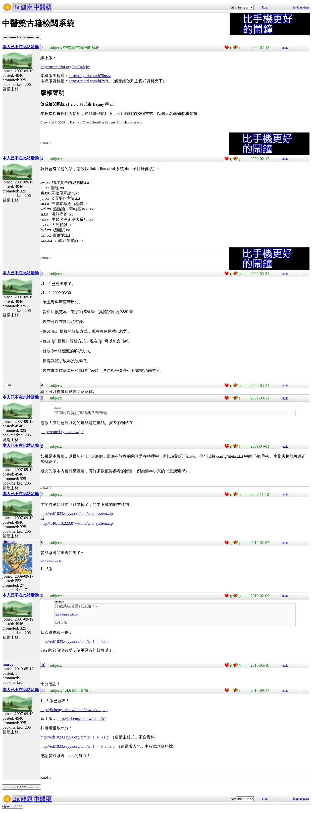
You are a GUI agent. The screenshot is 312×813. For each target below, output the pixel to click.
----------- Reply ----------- (21, 37)
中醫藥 (43, 7)
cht (16, 7)
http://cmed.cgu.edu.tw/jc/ (62, 432)
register (304, 7)
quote (285, 47)
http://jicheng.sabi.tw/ (51, 561)
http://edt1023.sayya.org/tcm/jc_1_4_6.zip (74, 737)
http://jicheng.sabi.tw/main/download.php (74, 710)
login (296, 7)
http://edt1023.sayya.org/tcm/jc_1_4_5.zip (74, 641)
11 (43, 690)
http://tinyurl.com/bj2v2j (89, 81)
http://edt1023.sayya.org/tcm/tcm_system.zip (76, 513)
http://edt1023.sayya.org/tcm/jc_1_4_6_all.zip (77, 746)
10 (43, 665)
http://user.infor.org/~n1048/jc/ (65, 67)
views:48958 (12, 806)
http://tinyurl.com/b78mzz (90, 76)
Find (265, 7)
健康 (27, 7)
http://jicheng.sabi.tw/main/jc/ (82, 718)
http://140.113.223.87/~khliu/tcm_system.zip (76, 523)
